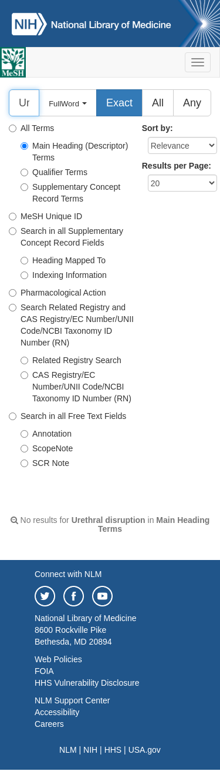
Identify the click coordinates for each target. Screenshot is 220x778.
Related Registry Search (71, 360)
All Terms (31, 128)
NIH (90, 749)
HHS (113, 749)
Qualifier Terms (54, 172)
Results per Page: (176, 165)
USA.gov (144, 749)
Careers (49, 724)
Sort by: (157, 128)
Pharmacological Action (57, 292)
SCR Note (45, 463)
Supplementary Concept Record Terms (70, 192)
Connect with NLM (68, 574)
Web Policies (58, 659)
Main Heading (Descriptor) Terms (74, 151)
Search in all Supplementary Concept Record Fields (66, 236)
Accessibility (57, 712)
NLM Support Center (72, 700)
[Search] (24, 102)
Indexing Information (64, 275)
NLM (68, 749)
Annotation (46, 433)
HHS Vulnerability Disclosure (87, 683)
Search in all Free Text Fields (67, 416)
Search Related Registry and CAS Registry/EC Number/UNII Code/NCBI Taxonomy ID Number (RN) (71, 325)
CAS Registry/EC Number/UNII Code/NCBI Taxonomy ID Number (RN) (76, 386)
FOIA (44, 671)
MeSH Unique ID (45, 216)
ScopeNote (47, 448)
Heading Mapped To (63, 260)
